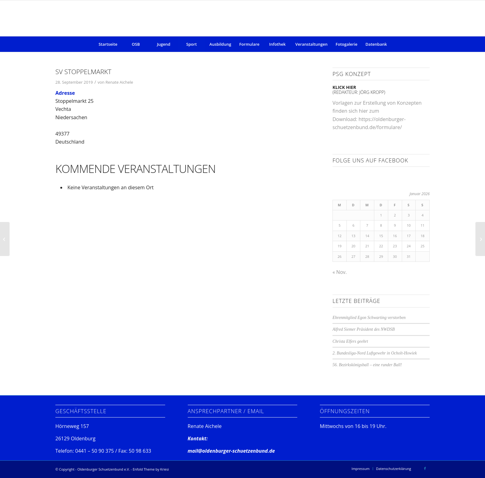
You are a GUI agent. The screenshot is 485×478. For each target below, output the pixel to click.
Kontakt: (198, 438)
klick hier (344, 87)
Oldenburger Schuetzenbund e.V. (103, 469)
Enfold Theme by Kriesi (151, 469)
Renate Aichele (119, 82)
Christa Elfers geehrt (350, 341)
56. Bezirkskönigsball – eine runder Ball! (367, 365)
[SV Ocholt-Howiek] (480, 239)
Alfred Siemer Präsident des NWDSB (364, 329)
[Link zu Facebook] (425, 468)
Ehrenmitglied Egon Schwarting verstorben (369, 317)
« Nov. (340, 272)
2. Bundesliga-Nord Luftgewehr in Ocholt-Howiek (375, 353)
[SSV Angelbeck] (5, 239)
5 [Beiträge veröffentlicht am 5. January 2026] (340, 225)
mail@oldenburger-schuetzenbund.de (231, 450)
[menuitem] (108, 44)
